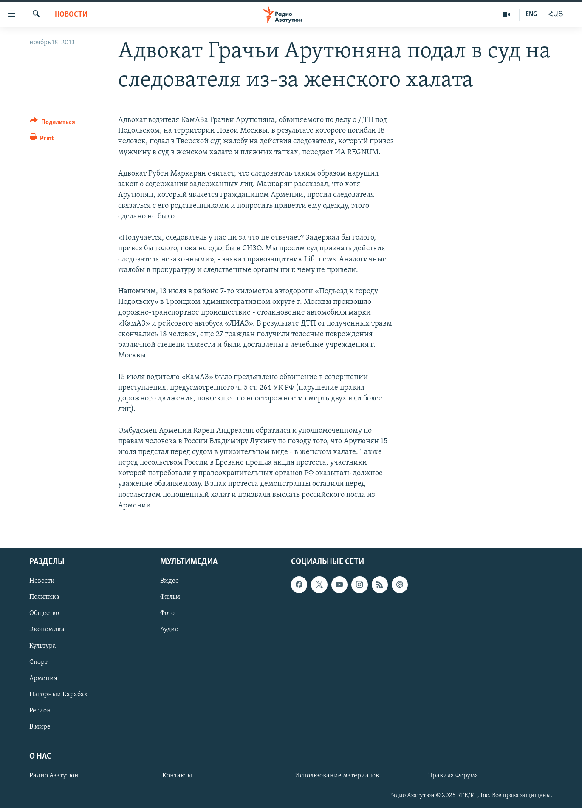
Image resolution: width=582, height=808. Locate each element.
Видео (169, 581)
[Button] (52, 123)
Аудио (169, 629)
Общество (44, 613)
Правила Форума (453, 775)
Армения (43, 678)
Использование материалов (337, 775)
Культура (42, 646)
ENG (531, 14)
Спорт (38, 662)
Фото (167, 613)
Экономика (47, 629)
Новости (71, 15)
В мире (40, 726)
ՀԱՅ (555, 14)
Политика (44, 597)
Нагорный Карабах (58, 694)
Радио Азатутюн (54, 775)
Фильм (170, 597)
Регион (40, 710)
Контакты (177, 775)
